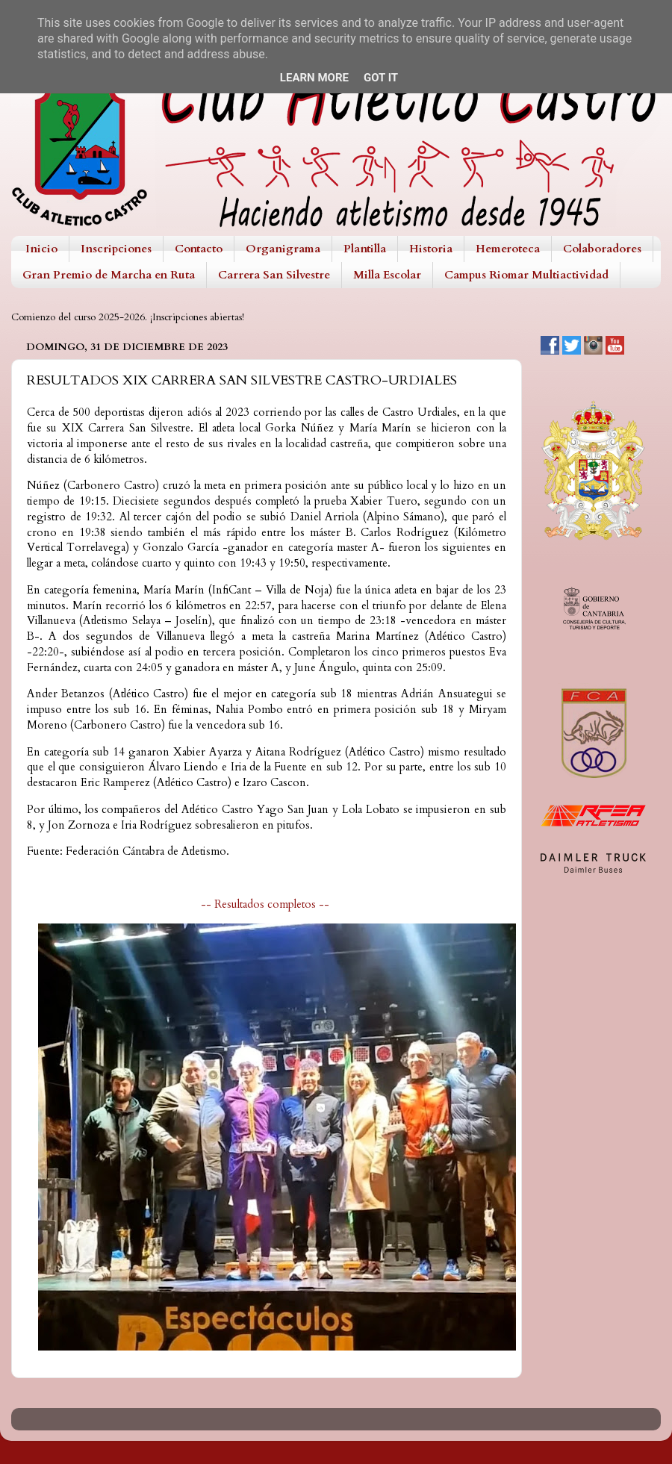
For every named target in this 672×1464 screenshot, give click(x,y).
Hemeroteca (508, 248)
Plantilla (364, 248)
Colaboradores (602, 248)
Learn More (314, 77)
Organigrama (283, 248)
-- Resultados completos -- (266, 904)
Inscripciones (116, 248)
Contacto (199, 248)
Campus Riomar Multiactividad (526, 274)
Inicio (41, 248)
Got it (381, 77)
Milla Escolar (387, 274)
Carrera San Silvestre (274, 274)
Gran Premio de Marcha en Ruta (108, 274)
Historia (430, 248)
